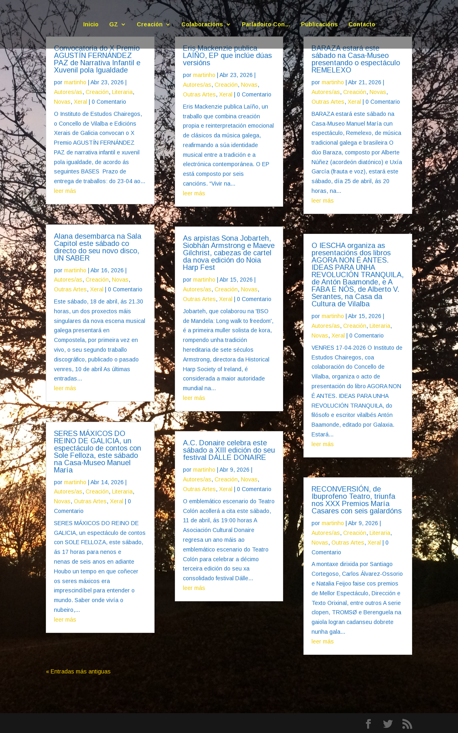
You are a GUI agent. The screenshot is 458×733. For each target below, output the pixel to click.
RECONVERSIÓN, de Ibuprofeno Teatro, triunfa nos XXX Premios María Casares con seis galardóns (357, 500)
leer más (65, 191)
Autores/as (68, 92)
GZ (113, 24)
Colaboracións (202, 24)
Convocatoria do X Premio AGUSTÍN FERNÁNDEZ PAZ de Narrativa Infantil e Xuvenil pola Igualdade (97, 59)
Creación (150, 24)
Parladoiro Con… (266, 24)
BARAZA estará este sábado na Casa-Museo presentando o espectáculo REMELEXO (356, 59)
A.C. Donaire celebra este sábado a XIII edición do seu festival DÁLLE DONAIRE (229, 450)
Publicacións (319, 24)
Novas (62, 101)
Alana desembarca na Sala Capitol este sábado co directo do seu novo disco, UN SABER (97, 247)
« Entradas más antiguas (78, 671)
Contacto (361, 24)
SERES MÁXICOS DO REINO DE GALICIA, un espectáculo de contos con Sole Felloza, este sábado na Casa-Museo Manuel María (97, 452)
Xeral (80, 101)
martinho (75, 82)
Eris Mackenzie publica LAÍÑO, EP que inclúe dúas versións (227, 55)
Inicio (91, 24)
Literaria (122, 92)
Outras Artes (70, 289)
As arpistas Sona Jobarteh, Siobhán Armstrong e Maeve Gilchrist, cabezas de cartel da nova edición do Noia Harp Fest (229, 252)
